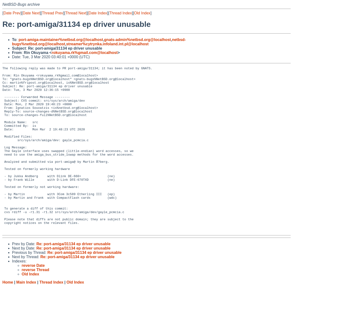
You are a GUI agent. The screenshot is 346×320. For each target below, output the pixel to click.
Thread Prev (52, 13)
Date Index (97, 13)
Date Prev (11, 13)
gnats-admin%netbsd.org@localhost (137, 40)
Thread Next (75, 13)
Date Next (31, 13)
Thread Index (120, 13)
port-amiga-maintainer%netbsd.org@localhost (61, 40)
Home (7, 315)
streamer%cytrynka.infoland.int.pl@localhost (107, 44)
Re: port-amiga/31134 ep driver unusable (73, 277)
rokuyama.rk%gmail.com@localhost (84, 53)
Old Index (142, 13)
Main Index (26, 315)
